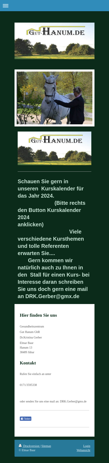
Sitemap (46, 446)
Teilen (26, 418)
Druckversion (29, 446)
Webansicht (83, 450)
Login (86, 446)
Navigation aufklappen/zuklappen (54, 5)
